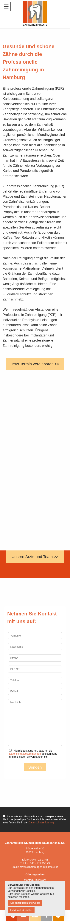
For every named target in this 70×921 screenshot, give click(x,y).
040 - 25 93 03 (40, 859)
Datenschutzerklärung (41, 822)
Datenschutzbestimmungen (25, 753)
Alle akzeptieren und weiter (25, 902)
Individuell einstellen (21, 910)
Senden (35, 767)
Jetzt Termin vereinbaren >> (35, 364)
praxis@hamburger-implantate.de (39, 866)
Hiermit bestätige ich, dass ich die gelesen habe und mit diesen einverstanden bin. (33, 753)
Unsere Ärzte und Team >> (35, 556)
